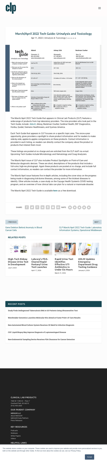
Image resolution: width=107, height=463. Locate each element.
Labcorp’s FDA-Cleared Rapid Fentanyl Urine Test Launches (39, 263)
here (55, 190)
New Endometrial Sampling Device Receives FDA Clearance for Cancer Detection (41, 339)
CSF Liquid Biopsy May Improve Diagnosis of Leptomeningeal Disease (37, 332)
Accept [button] (89, 457)
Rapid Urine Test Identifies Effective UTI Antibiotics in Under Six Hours (64, 264)
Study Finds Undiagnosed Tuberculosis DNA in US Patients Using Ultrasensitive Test (43, 311)
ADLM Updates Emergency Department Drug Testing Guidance (88, 263)
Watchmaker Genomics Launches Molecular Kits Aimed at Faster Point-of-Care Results (44, 318)
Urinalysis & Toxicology (55, 38)
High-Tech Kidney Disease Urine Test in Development (18, 262)
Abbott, (33, 124)
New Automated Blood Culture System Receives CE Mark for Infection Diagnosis (41, 325)
